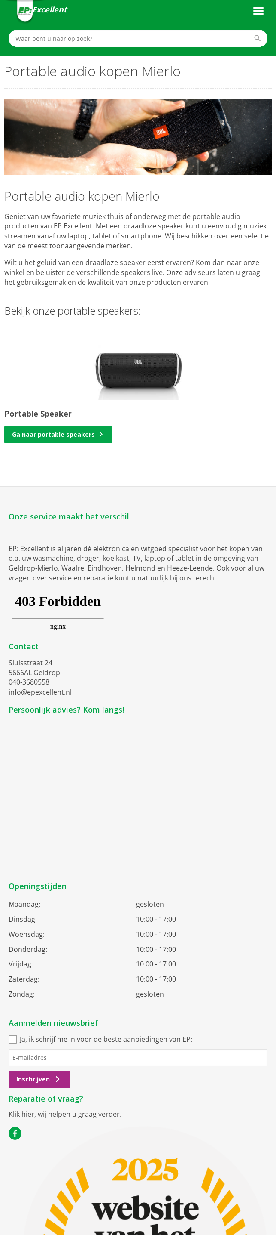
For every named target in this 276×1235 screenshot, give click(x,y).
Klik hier (21, 1114)
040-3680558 (29, 682)
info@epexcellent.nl (40, 692)
